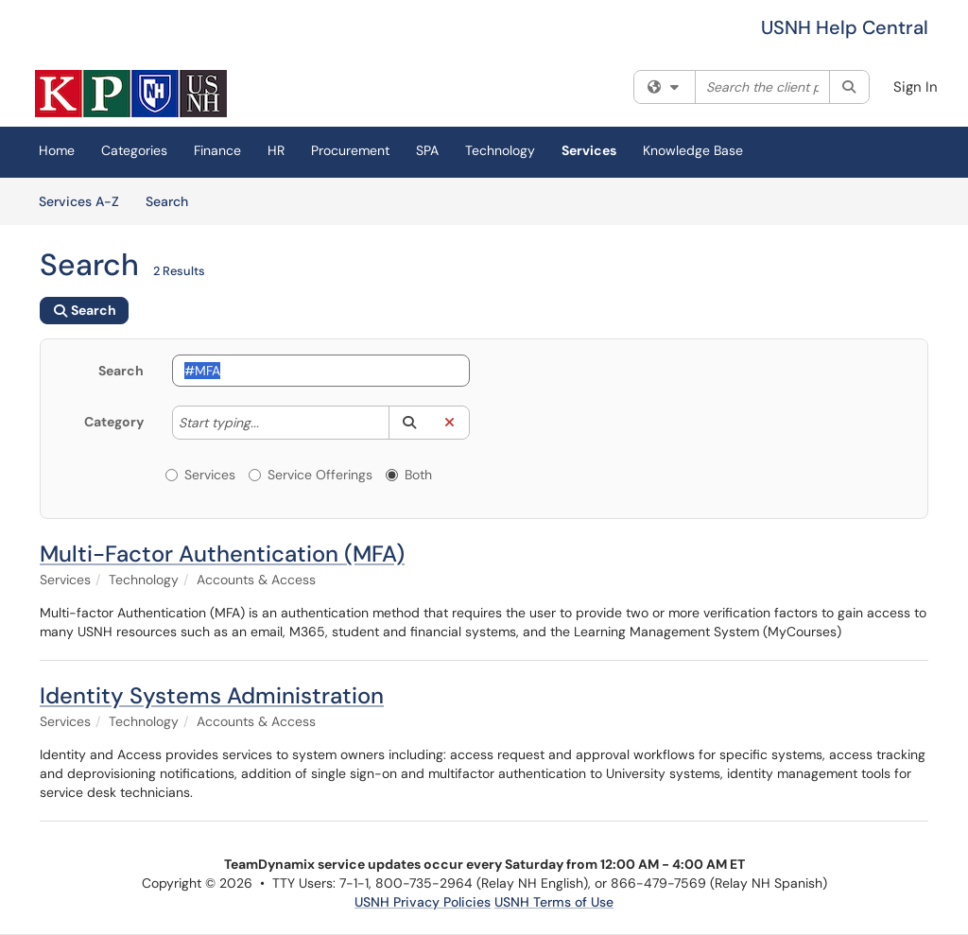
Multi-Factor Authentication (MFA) (222, 553)
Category (114, 421)
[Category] (268, 422)
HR (276, 150)
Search (173, 200)
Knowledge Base (693, 150)
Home (57, 150)
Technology (500, 150)
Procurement (350, 150)
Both (409, 474)
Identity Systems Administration (212, 695)
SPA (427, 150)
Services (589, 150)
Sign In (915, 87)
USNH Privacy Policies (422, 901)
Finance (217, 150)
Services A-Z (79, 201)
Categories (134, 150)
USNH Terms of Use (554, 901)
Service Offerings (310, 474)
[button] (409, 423)
